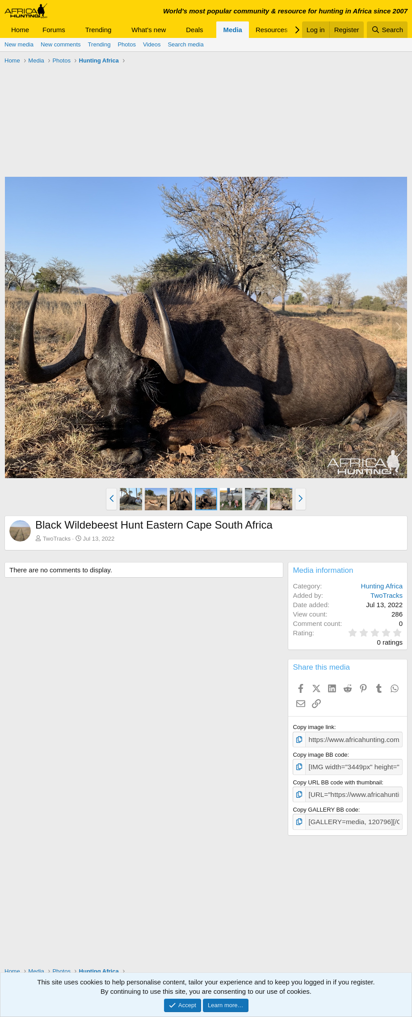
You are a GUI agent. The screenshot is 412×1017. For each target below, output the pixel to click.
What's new (148, 29)
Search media (185, 44)
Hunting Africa (382, 586)
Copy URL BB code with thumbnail (337, 779)
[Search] (387, 29)
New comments (61, 44)
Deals (194, 29)
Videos (152, 44)
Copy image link (313, 727)
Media (232, 29)
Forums (53, 29)
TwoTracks (57, 538)
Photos (126, 44)
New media (19, 44)
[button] (72, 29)
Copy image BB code (320, 753)
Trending (98, 29)
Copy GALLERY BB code (325, 805)
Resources (272, 29)
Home (20, 29)
